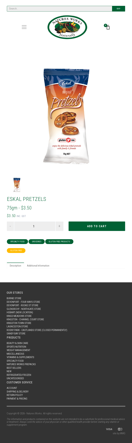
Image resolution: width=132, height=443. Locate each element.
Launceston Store (17, 326)
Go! (118, 9)
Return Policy (15, 395)
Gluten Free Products (59, 241)
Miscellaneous (15, 353)
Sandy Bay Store (16, 333)
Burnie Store (14, 298)
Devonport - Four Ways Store (23, 301)
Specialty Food (17, 241)
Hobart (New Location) (20, 312)
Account (12, 388)
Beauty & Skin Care (17, 343)
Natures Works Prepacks (21, 364)
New (9, 371)
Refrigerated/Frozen (19, 374)
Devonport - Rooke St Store (22, 305)
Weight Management (18, 350)
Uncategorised (15, 378)
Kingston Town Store (19, 323)
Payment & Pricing (17, 398)
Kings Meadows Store (19, 316)
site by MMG (119, 433)
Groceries (36, 241)
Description (15, 265)
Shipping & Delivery (18, 391)
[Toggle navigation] (24, 27)
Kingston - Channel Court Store (25, 319)
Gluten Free (16, 250)
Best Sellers (14, 367)
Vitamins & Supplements (20, 357)
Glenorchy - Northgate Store (24, 309)
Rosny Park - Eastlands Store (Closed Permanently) (37, 330)
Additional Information (38, 265)
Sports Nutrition (16, 346)
